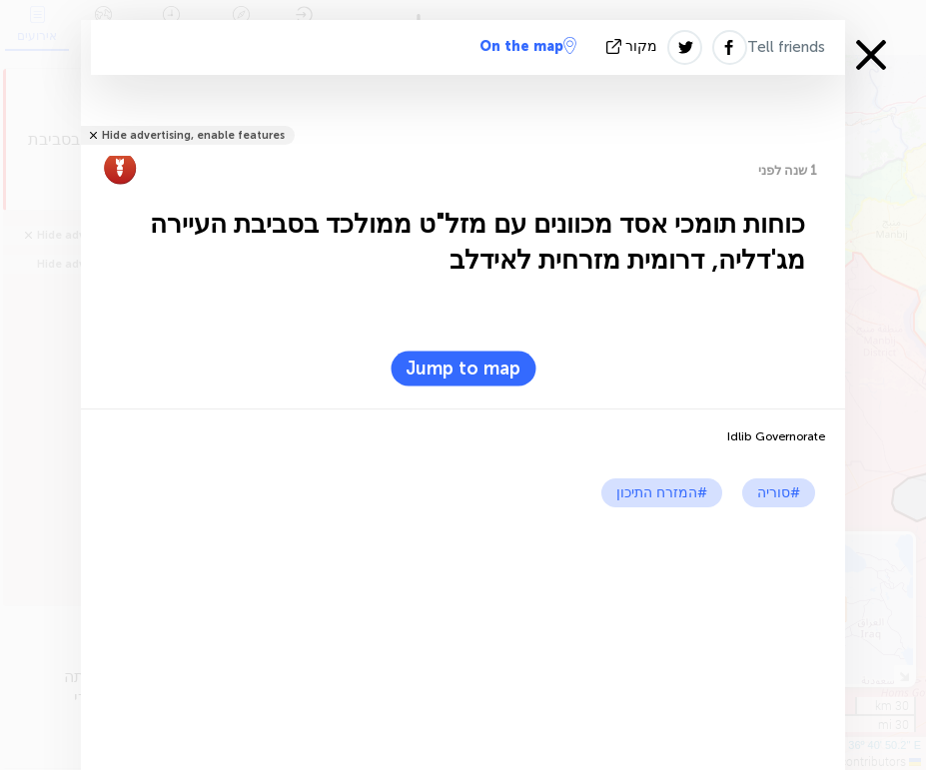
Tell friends (786, 47)
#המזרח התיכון (661, 492)
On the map (527, 46)
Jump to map (463, 369)
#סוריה (778, 492)
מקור (633, 46)
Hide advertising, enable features (193, 135)
